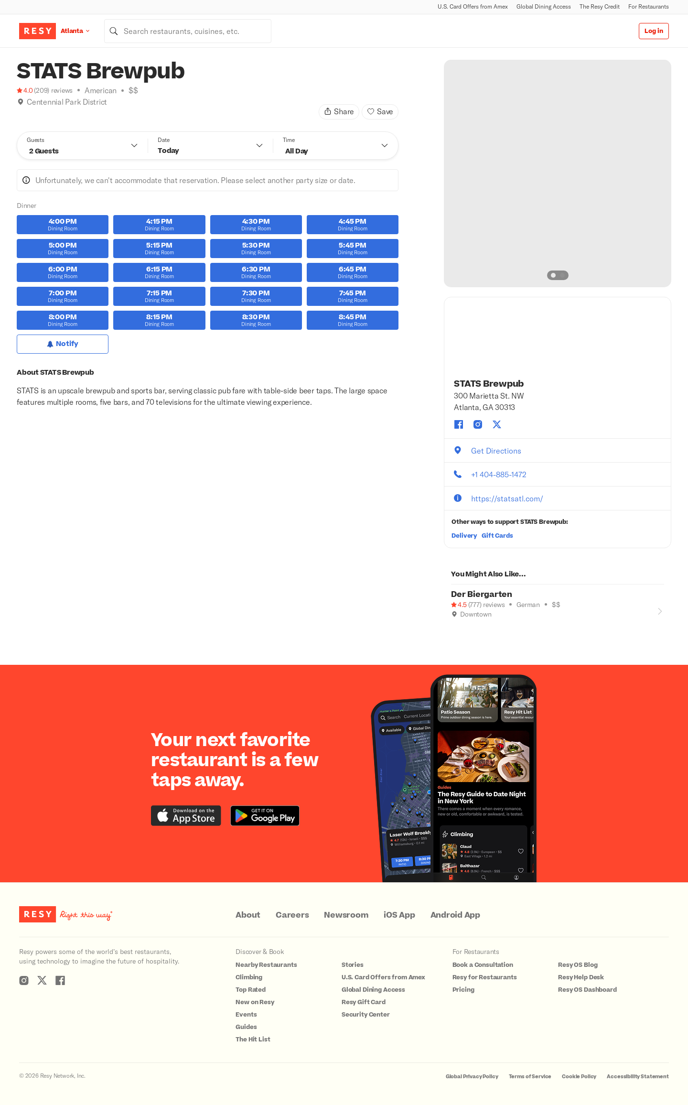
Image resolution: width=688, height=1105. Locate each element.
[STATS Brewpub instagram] (478, 424)
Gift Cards (497, 535)
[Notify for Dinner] (62, 344)
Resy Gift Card (364, 1002)
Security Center (366, 1014)
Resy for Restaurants (484, 977)
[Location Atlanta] (82, 30)
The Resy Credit (600, 6)
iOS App (399, 915)
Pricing (463, 990)
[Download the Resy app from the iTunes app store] (186, 815)
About (248, 915)
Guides (246, 1027)
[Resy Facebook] (60, 980)
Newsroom (346, 915)
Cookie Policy (579, 1076)
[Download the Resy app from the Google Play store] (265, 815)
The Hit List (253, 1039)
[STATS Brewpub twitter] (497, 424)
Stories (353, 965)
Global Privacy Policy (472, 1076)
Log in (654, 31)
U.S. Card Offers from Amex (473, 6)
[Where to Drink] (20, 114)
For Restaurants (648, 6)
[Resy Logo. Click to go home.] (37, 31)
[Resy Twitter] (42, 980)
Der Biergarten (481, 594)
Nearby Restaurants (266, 965)
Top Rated (251, 990)
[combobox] (187, 31)
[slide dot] (553, 275)
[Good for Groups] (455, 627)
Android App (455, 915)
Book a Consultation (482, 965)
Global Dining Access (543, 6)
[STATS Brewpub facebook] (458, 424)
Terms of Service (530, 1076)
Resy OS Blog (577, 965)
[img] (20, 102)
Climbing (249, 977)
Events (246, 1014)
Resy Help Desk (581, 977)
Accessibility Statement (638, 1076)
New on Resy (255, 1002)
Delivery (464, 535)
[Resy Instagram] (24, 980)
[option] (557, 173)
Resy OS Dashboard (587, 990)
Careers (292, 915)
